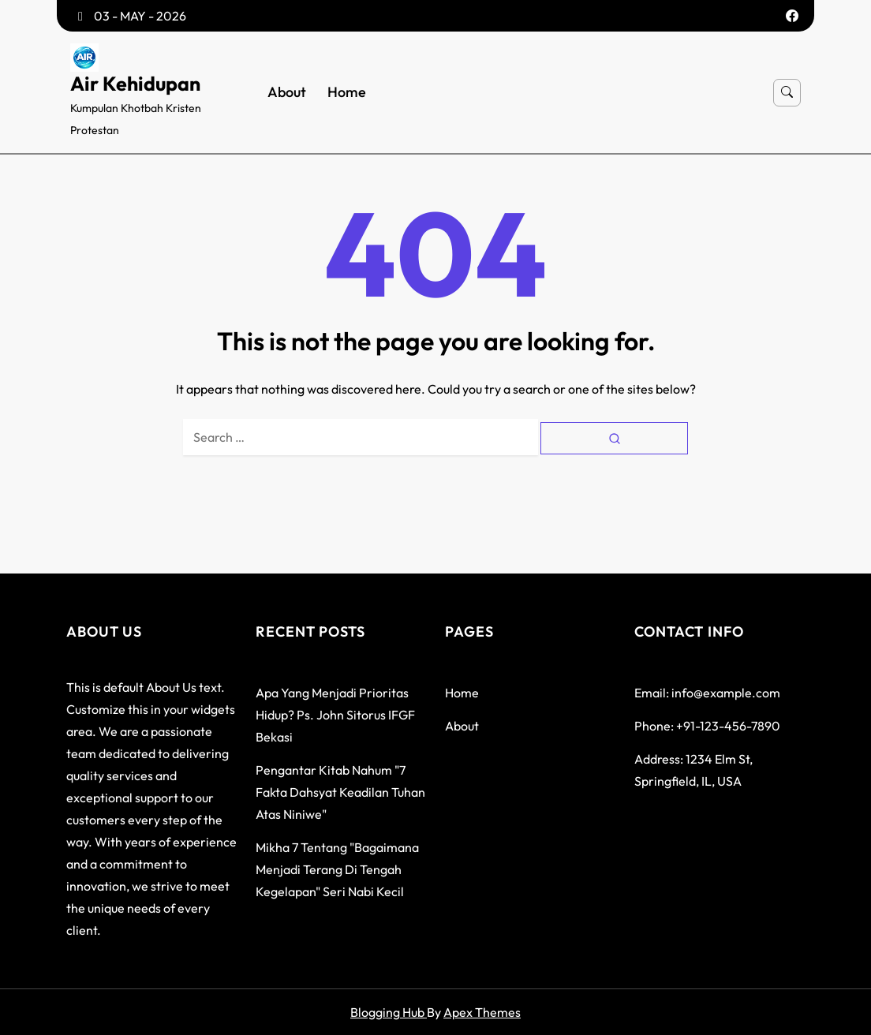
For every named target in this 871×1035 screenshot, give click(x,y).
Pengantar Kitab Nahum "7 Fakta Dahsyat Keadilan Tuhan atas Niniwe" (340, 792)
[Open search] (787, 92)
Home (346, 92)
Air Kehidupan (135, 83)
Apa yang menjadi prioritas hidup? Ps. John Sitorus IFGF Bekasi (335, 715)
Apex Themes (482, 1012)
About (286, 92)
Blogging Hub (388, 1012)
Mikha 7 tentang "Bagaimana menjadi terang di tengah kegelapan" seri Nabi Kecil (337, 869)
